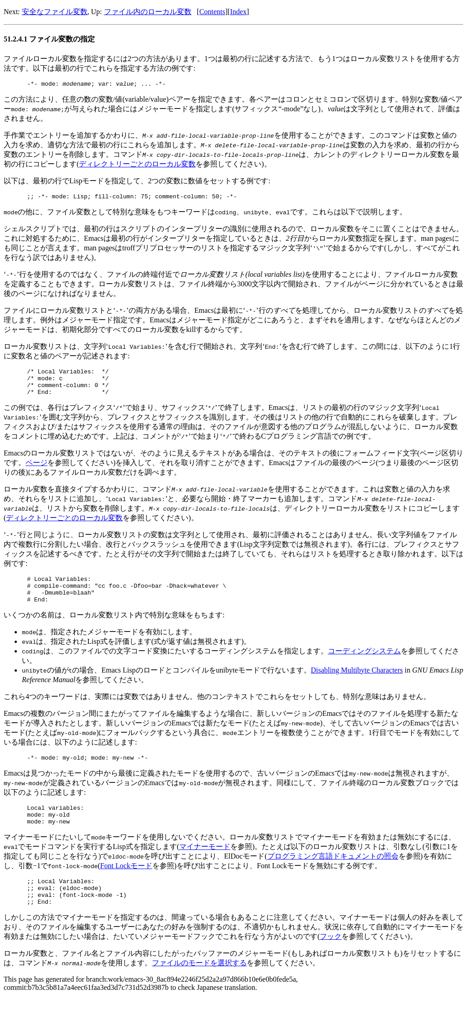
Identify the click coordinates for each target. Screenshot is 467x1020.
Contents (212, 12)
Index (238, 12)
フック (331, 961)
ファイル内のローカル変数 (148, 12)
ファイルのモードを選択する (199, 987)
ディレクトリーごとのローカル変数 (137, 165)
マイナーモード (204, 866)
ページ (36, 471)
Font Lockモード (126, 885)
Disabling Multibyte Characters (357, 684)
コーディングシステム (364, 664)
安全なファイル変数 (55, 12)
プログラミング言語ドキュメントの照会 (333, 875)
